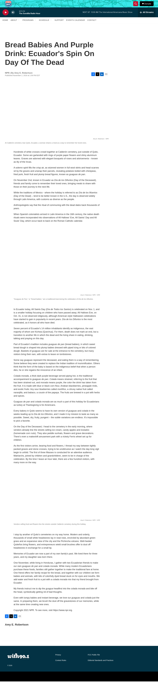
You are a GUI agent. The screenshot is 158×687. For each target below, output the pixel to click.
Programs (28, 26)
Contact (92, 26)
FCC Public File (94, 660)
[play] (6, 18)
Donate (149, 6)
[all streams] (147, 18)
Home (5, 26)
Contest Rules (60, 666)
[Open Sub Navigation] (19, 26)
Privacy (58, 660)
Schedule (44, 26)
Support (59, 26)
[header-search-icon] (136, 6)
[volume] (13, 18)
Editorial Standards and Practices (100, 666)
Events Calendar (75, 26)
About (14, 26)
